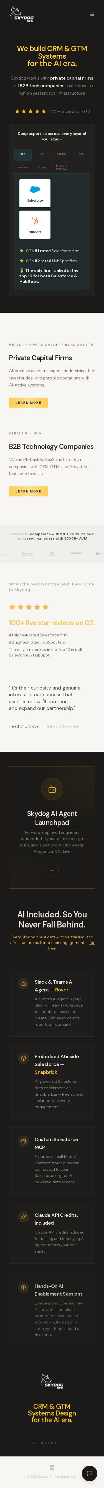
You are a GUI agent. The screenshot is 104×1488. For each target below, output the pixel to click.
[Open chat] (89, 1473)
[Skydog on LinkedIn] (52, 1467)
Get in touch (52, 1446)
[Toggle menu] (92, 14)
